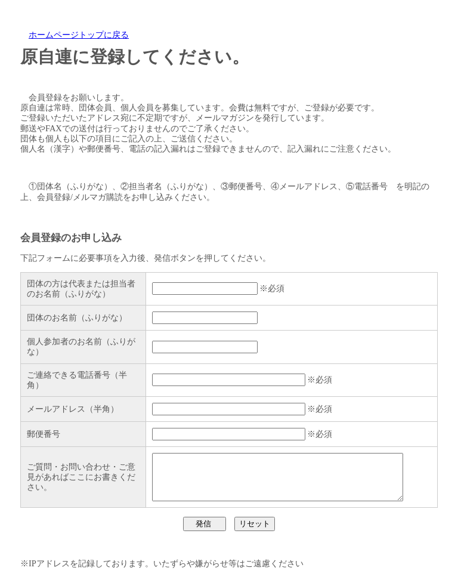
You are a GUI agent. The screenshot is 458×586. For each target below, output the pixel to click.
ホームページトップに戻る (79, 34)
